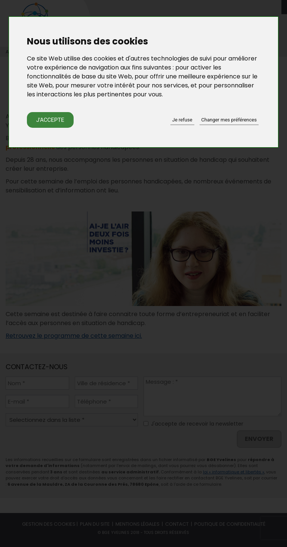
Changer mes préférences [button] (229, 120)
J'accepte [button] (50, 120)
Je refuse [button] (182, 120)
